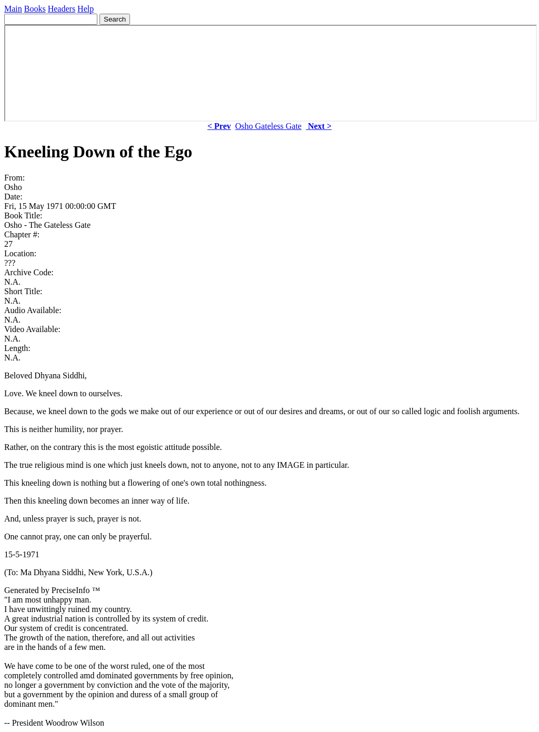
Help (85, 8)
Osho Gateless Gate (268, 126)
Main (13, 8)
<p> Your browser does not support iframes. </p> (270, 73)
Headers (61, 8)
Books (35, 8)
